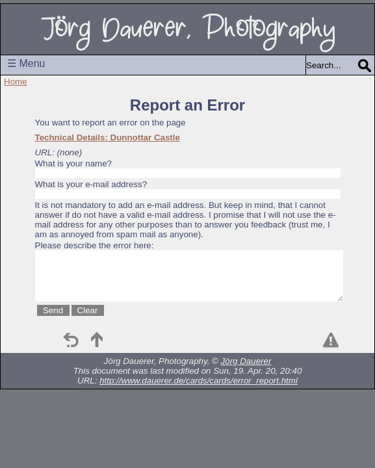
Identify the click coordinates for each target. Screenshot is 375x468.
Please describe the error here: (94, 245)
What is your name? (73, 163)
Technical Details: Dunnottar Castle (107, 137)
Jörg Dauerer (246, 361)
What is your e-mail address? (91, 184)
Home (15, 81)
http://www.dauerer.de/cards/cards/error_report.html (198, 380)
